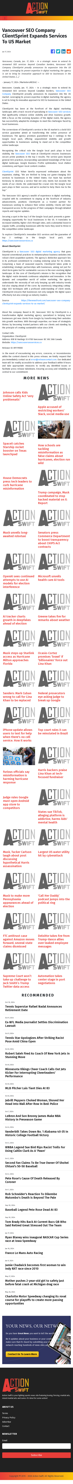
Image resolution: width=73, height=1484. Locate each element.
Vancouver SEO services (59, 112)
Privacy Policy (8, 1417)
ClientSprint (7, 171)
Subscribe (36, 1455)
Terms (5, 1413)
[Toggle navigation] (4, 18)
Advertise (6, 1422)
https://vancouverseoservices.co (17, 240)
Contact (5, 1426)
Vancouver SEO (22, 154)
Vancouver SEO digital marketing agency (40, 251)
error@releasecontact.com (44, 359)
